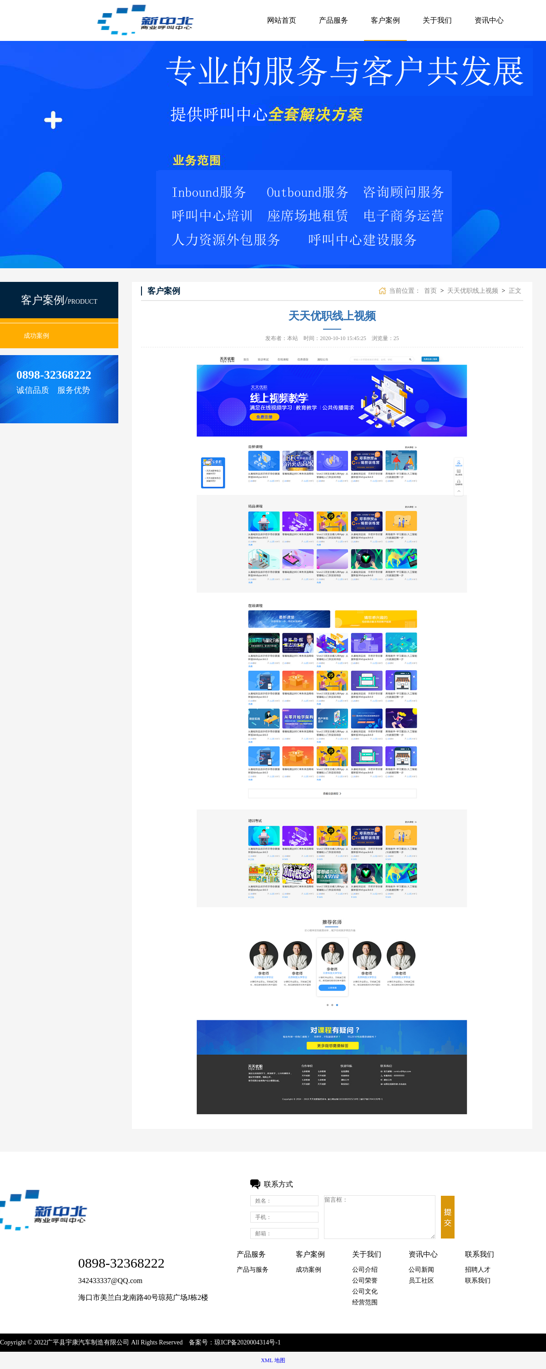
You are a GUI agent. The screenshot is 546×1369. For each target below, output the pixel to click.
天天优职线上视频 (472, 290)
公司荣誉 (365, 1280)
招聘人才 (477, 1269)
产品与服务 (252, 1269)
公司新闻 (421, 1269)
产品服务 (333, 20)
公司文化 (365, 1291)
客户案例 (385, 20)
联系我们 (477, 1280)
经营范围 (365, 1302)
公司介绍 (365, 1269)
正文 (515, 290)
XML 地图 (273, 1360)
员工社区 (421, 1280)
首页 (430, 290)
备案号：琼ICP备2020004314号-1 (234, 1342)
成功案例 (36, 335)
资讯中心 (489, 20)
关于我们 (437, 20)
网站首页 (281, 20)
